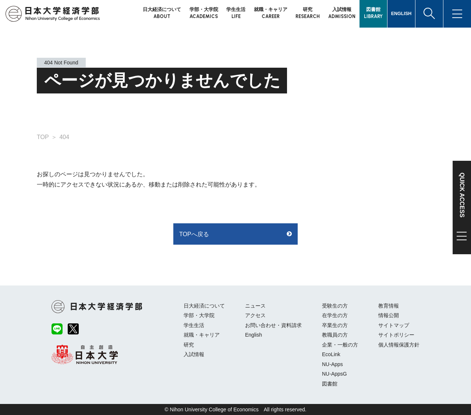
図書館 (329, 384)
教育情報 (388, 306)
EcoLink (331, 354)
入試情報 (194, 354)
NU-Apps (332, 364)
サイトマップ (393, 325)
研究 (189, 345)
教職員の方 (335, 335)
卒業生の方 (335, 325)
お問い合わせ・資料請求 (273, 325)
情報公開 (388, 315)
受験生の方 (335, 306)
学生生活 (194, 325)
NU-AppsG (334, 374)
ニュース (255, 306)
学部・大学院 (199, 315)
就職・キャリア (202, 335)
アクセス (255, 315)
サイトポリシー (396, 335)
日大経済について (204, 306)
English (253, 335)
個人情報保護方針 (398, 345)
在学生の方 (335, 315)
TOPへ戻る (194, 234)
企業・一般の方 (340, 345)
